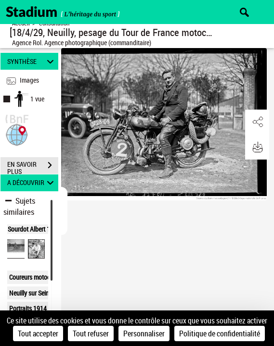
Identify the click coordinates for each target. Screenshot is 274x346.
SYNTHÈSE (32, 61)
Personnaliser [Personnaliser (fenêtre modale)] (144, 333)
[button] (17, 133)
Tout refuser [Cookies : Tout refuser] (91, 333)
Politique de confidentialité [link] (219, 333)
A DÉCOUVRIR (32, 182)
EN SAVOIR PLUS (32, 166)
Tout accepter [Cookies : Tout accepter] (38, 333)
